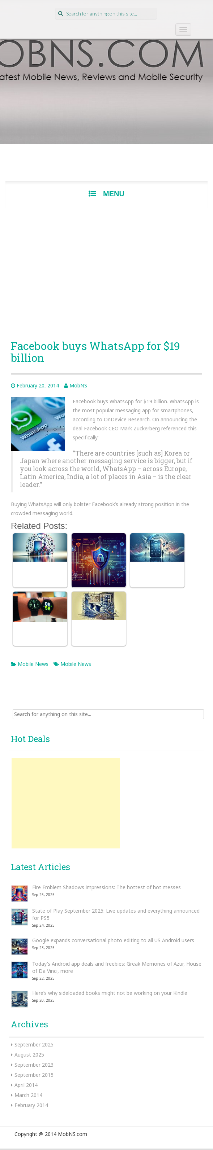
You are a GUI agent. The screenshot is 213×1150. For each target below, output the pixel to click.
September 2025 (34, 1044)
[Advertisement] (106, 271)
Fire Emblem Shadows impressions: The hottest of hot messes (106, 887)
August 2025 (29, 1054)
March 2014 (28, 1095)
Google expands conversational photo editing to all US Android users (113, 940)
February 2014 (31, 1105)
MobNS (78, 385)
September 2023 (34, 1064)
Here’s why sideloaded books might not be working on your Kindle (109, 992)
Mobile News (33, 663)
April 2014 (26, 1084)
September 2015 (34, 1074)
